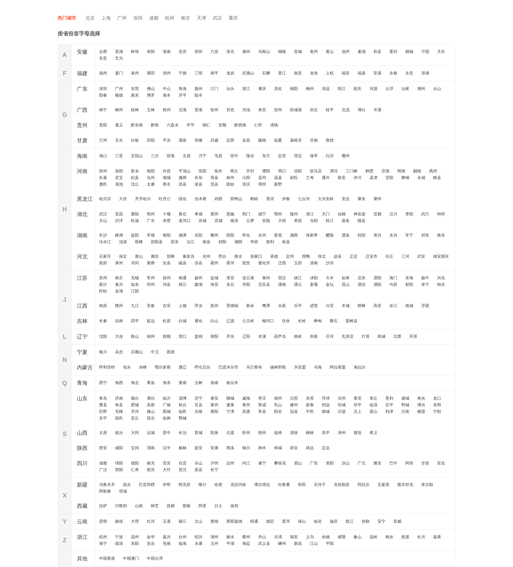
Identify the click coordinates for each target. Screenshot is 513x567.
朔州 (262, 432)
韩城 (278, 448)
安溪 (377, 73)
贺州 (278, 110)
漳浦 (425, 73)
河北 (82, 256)
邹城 (342, 405)
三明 (198, 73)
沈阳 (103, 336)
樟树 (362, 305)
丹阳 (246, 284)
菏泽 (326, 398)
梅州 (310, 88)
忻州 (246, 432)
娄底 (278, 235)
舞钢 (405, 177)
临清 (373, 405)
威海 (246, 398)
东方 (266, 155)
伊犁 (167, 484)
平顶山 (185, 171)
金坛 (330, 284)
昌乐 (151, 418)
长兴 (421, 537)
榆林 (183, 448)
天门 (326, 214)
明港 (401, 171)
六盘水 (173, 125)
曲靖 (119, 521)
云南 (82, 521)
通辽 (183, 367)
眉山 (298, 463)
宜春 (151, 305)
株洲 (119, 235)
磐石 (334, 321)
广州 (122, 18)
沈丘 (135, 184)
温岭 (373, 537)
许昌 (167, 171)
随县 (362, 220)
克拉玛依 (238, 484)
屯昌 (218, 155)
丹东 (230, 336)
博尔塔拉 (262, 484)
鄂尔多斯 (163, 367)
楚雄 (214, 521)
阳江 (342, 88)
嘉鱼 (346, 220)
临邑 (183, 411)
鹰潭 (266, 305)
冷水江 (105, 242)
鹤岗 (254, 198)
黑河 (270, 198)
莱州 (214, 405)
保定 (123, 256)
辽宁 (82, 336)
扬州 (198, 278)
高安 (377, 305)
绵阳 (119, 463)
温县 (278, 177)
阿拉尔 (364, 484)
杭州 (169, 18)
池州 (346, 51)
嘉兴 (167, 537)
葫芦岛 (280, 336)
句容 (393, 284)
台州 (183, 537)
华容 (254, 242)
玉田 (298, 263)
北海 (183, 110)
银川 (103, 352)
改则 (234, 505)
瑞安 (294, 537)
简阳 (119, 469)
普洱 (286, 521)
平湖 (230, 543)
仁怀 (258, 125)
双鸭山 (236, 198)
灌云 (298, 284)
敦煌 (330, 140)
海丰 (167, 95)
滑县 (214, 177)
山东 (82, 398)
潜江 (310, 214)
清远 (326, 88)
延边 (151, 321)
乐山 (198, 463)
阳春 (103, 95)
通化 (198, 321)
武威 (214, 140)
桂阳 (362, 235)
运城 (151, 432)
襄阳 (135, 214)
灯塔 (366, 336)
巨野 (103, 411)
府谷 (294, 448)
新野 (278, 184)
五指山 (137, 155)
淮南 (167, 51)
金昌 (246, 140)
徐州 (167, 278)
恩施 (230, 214)
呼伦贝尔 (202, 367)
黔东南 (137, 125)
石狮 (266, 73)
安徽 (82, 52)
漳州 (167, 73)
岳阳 (198, 235)
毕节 (191, 125)
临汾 (119, 432)
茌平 (389, 405)
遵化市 (264, 263)
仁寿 (135, 469)
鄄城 (183, 418)
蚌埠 (135, 51)
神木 (262, 448)
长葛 (103, 177)
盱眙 (103, 291)
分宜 (330, 305)
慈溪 (405, 537)
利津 (389, 411)
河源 (373, 88)
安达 (346, 198)
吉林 (82, 321)
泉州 (135, 73)
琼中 (234, 155)
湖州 (214, 537)
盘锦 (198, 336)
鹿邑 (103, 184)
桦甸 (318, 321)
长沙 (103, 235)
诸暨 (342, 537)
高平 (326, 432)
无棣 (119, 411)
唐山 (139, 256)
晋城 (198, 432)
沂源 (342, 411)
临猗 (278, 432)
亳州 (314, 51)
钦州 (214, 110)
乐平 (298, 305)
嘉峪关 (296, 140)
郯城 (326, 411)
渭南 (151, 448)
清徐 (294, 432)
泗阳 (377, 284)
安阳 (202, 171)
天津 (201, 18)
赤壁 (167, 220)
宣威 (397, 521)
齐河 (135, 411)
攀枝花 (280, 463)
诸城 (405, 398)
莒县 (198, 405)
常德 (151, 235)
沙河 (330, 263)
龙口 (437, 398)
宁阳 (437, 411)
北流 (346, 110)
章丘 (373, 398)
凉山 (346, 463)
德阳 (135, 463)
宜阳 (389, 177)
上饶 (183, 305)
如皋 (346, 278)
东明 (437, 405)
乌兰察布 (254, 367)
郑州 (103, 171)
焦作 (218, 171)
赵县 (338, 256)
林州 (230, 177)
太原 (103, 432)
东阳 (135, 543)
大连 (119, 336)
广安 (314, 463)
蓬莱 (230, 405)
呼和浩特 (107, 367)
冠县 (294, 411)
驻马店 (316, 171)
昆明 (103, 521)
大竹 (167, 469)
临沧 (318, 521)
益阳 (135, 235)
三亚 (119, 155)
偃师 (183, 177)
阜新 (314, 336)
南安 (298, 73)
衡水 (238, 256)
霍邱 (393, 51)
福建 (82, 73)
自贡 (183, 463)
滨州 (342, 398)
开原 (413, 336)
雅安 (377, 463)
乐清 (278, 537)
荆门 (246, 214)
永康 (198, 543)
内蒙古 (85, 367)
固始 (230, 184)
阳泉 (214, 432)
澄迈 (298, 155)
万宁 (202, 155)
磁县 (183, 263)
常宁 (409, 235)
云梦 (250, 220)
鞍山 (135, 336)
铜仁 (206, 125)
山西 (82, 433)
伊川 (358, 177)
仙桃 (342, 214)
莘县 (262, 411)
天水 (119, 140)
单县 (119, 405)
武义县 (264, 543)
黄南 (183, 382)
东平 (103, 418)
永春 (393, 73)
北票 (397, 336)
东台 (230, 284)
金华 (151, 537)
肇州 (377, 198)
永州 (262, 235)
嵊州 (282, 543)
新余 (250, 305)
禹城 (167, 411)
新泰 (310, 405)
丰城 (346, 305)
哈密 (218, 484)
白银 (135, 140)
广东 (82, 89)
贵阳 (103, 125)
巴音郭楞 (147, 484)
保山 (302, 521)
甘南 (314, 140)
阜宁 (425, 284)
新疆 (82, 485)
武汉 (217, 18)
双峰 (139, 242)
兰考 (310, 177)
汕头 (230, 88)
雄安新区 (441, 256)
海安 (214, 284)
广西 (82, 110)
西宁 (103, 382)
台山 (437, 88)
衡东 (441, 235)
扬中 (425, 278)
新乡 (135, 171)
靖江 (183, 284)
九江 (135, 305)
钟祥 (441, 214)
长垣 (198, 177)
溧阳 (377, 278)
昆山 (346, 284)
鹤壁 (369, 171)
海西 (119, 382)
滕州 (294, 405)
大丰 (330, 278)
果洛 (151, 382)
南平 (214, 73)
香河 (230, 263)
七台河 (304, 198)
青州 (246, 405)
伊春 (286, 198)
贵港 (198, 110)
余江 (393, 305)
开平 (183, 95)
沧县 (167, 263)
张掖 (198, 140)
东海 (409, 278)
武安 (421, 256)
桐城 (409, 51)
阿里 (202, 505)
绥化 (183, 198)
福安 (346, 73)
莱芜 (358, 398)
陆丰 (198, 95)
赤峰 (143, 367)
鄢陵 (417, 171)
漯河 (334, 171)
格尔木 (232, 382)
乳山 (278, 405)
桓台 (183, 405)
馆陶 (306, 256)
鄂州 (278, 214)
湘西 (294, 235)
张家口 (256, 256)
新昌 (298, 543)
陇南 (262, 140)
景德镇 (232, 305)
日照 (294, 398)
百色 (230, 110)
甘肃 (82, 140)
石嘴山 (137, 352)
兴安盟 (300, 367)
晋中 (167, 432)
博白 (362, 110)
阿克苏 (185, 484)
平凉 (167, 140)
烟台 (135, 398)
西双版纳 (234, 521)
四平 (135, 321)
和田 (302, 484)
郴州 (214, 235)
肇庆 (262, 88)
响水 (441, 284)
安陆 (266, 220)
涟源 (123, 242)
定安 (282, 155)
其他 (82, 558)
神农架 (360, 214)
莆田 (151, 73)
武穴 (425, 214)
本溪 (262, 336)
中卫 (155, 352)
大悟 (282, 220)
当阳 (314, 220)
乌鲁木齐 (107, 484)
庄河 (330, 336)
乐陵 (198, 411)
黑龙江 (85, 199)
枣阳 (409, 214)
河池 (246, 110)
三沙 (155, 155)
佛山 (151, 88)
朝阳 (214, 336)
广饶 (167, 405)
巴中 (393, 463)
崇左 (314, 110)
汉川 (393, 214)
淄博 (183, 398)
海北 (135, 382)
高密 (151, 405)
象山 (358, 537)
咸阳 (119, 448)
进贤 (314, 305)
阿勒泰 (105, 491)
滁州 (246, 51)
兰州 (103, 140)
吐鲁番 (284, 484)
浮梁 (425, 305)
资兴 (377, 235)
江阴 (135, 291)
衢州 (246, 537)
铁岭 (298, 336)
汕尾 (405, 88)
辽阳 (246, 336)
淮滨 (246, 184)
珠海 (183, 88)
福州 (103, 73)
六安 (214, 51)
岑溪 (377, 110)
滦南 (314, 263)
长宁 (214, 469)
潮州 (421, 88)
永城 (421, 177)
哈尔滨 (105, 198)
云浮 (389, 88)
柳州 (119, 110)
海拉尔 (360, 367)
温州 (135, 537)
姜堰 (314, 284)
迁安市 (371, 256)
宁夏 (82, 352)
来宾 (262, 110)
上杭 (330, 73)
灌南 (282, 284)
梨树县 (352, 321)
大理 (135, 521)
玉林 (151, 110)
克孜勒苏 (342, 484)
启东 (362, 278)
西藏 (82, 506)
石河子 (320, 484)
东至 (103, 58)
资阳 (330, 463)
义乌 (310, 537)
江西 (82, 306)
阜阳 (151, 51)
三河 (405, 256)
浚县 (198, 184)
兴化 (441, 278)
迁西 (282, 263)
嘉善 (437, 537)
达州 (230, 463)
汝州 (151, 177)
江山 (314, 543)
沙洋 (119, 220)
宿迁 (282, 278)
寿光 (421, 398)
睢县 (437, 177)
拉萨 (103, 505)
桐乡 (389, 537)
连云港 (248, 278)
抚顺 (167, 336)
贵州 (82, 125)
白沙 (330, 155)
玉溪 (167, 521)
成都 (153, 18)
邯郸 (171, 256)
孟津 (373, 177)
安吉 (151, 543)
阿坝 (409, 463)
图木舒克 (405, 484)
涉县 (198, 263)
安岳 (441, 463)
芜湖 (119, 51)
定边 (326, 448)
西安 (103, 448)
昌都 (171, 505)
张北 (322, 256)
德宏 (270, 521)
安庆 (183, 51)
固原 (171, 352)
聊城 (230, 398)
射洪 (151, 469)
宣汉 (183, 469)
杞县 (135, 177)
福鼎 (362, 73)
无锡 (135, 278)
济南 (119, 398)
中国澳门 (131, 558)
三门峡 (352, 171)
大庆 (123, 198)
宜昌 (119, 214)
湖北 (82, 214)
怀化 (246, 235)
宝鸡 (135, 448)
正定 (354, 256)
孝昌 (298, 220)
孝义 (373, 432)
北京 (90, 18)
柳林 (310, 432)
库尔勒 (427, 484)
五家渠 (383, 484)
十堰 (167, 214)
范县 (214, 184)
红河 (151, 521)
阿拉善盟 (338, 367)
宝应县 (264, 284)
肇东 (362, 198)
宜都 (377, 214)
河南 (82, 171)
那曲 (187, 505)
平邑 (310, 411)
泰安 (214, 398)
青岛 (103, 398)
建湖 (198, 284)
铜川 (246, 448)
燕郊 (103, 263)
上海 (106, 18)
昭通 (254, 521)
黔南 (155, 125)
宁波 (119, 537)
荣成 (262, 405)
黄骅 (151, 263)
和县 (377, 51)
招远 (326, 405)
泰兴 (119, 284)
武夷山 (248, 73)
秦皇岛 (189, 256)
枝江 (330, 220)
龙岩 (230, 73)
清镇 (274, 125)
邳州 (151, 284)
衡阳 (167, 235)
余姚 (326, 537)
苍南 (167, 543)
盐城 (214, 278)
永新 (282, 305)
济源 (385, 171)
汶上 (358, 411)
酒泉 (183, 140)
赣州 (119, 305)
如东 (135, 284)
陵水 (250, 155)
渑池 (119, 184)
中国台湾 (155, 558)
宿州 (198, 51)
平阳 (330, 543)
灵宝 (119, 177)
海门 (393, 278)
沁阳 (246, 177)
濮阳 (266, 171)
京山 (103, 220)
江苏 (82, 278)
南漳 (234, 220)
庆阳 (151, 140)
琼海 (171, 155)
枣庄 (262, 398)
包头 (127, 367)
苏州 (103, 278)
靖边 (310, 448)
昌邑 (119, 418)
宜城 (218, 220)
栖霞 (421, 411)
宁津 (230, 411)
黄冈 (214, 214)
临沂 (167, 398)
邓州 (262, 184)
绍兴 (198, 537)
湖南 (82, 235)
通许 (326, 177)
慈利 (270, 242)
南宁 (103, 110)
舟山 (262, 537)
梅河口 (268, 321)
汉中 (167, 448)
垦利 (389, 398)
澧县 (346, 235)
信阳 (298, 171)
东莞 (135, 88)
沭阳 (314, 278)
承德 (274, 256)
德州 (278, 398)
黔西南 (240, 125)
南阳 (151, 171)
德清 (119, 543)
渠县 (198, 469)
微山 (151, 411)
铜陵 (282, 51)
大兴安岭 (326, 198)
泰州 (266, 278)
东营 (310, 398)
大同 (135, 432)
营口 (183, 336)
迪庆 (334, 521)
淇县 (183, 184)
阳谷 (278, 411)
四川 (82, 463)
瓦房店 (348, 336)
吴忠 (119, 352)
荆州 (151, 214)
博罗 (151, 95)
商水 (167, 184)
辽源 (230, 321)
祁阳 (222, 242)
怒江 (350, 521)
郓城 (405, 405)
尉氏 (294, 177)
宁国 (425, 51)
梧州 (167, 110)
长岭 (302, 321)
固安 (246, 263)
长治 (183, 432)
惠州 (198, 88)
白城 (183, 321)
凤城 (381, 336)
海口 (103, 155)
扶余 (286, 321)
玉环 (214, 543)
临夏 (278, 140)
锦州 (151, 336)
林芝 (155, 505)
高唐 (246, 411)
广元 (362, 463)
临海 (183, 543)
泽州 (342, 432)
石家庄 (105, 256)
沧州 (206, 256)
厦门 (119, 73)
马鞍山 (264, 51)
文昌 (187, 155)
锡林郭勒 (278, 367)
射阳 (409, 284)
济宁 (198, 398)
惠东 (135, 95)
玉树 (198, 382)
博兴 (421, 405)
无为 (119, 58)
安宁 (381, 521)
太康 (151, 184)
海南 (82, 156)
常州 (151, 278)
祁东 (425, 235)
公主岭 (248, 321)
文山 (198, 521)
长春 (103, 321)
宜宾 (167, 463)
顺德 (119, 95)
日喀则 (121, 505)
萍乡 (198, 305)
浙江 (82, 537)
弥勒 (366, 521)
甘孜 (425, 463)
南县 (206, 242)
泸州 (214, 463)
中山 (167, 88)
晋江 (282, 73)
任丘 (389, 256)
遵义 (119, 125)
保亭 (314, 155)
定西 (230, 140)
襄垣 (358, 432)
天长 (441, 51)
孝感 (198, 214)
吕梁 (230, 432)
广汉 (103, 469)
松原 (167, 321)
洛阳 (119, 171)
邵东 (175, 242)
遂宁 (262, 463)
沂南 (405, 411)
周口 (282, 171)
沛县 (167, 284)
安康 (214, 448)
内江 (246, 463)
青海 (82, 383)
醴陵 (330, 235)
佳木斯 (200, 198)
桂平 (330, 110)
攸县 (286, 242)
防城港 (296, 110)
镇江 (298, 278)
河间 (135, 263)
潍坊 (151, 398)
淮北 (230, 51)
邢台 (222, 256)
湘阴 (238, 242)
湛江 (246, 88)
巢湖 (362, 51)
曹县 (103, 405)
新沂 (103, 284)
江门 (214, 88)
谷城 (202, 220)
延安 (198, 448)
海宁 (103, 543)
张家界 (312, 235)
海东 (167, 382)
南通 (183, 278)
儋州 (346, 155)
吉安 (167, 305)
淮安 (230, 278)
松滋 (135, 220)
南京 (185, 18)
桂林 (135, 110)
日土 (218, 505)
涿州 (119, 263)
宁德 (183, 73)
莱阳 (214, 411)
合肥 (103, 51)
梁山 (373, 411)
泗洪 (362, 284)
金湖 (119, 291)
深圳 (137, 18)
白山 (214, 321)
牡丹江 (165, 198)
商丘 (234, 171)
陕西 (82, 448)
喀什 (202, 484)
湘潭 (183, 235)
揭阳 (294, 88)
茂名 (278, 88)
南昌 (103, 305)
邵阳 (230, 235)
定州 (290, 256)
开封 (250, 171)
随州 (294, 214)
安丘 (135, 418)
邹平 (358, 405)
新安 (342, 177)
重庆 (233, 18)
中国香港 (107, 558)
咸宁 (262, 214)
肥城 (135, 405)
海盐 (246, 543)
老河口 (185, 220)
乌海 (318, 367)
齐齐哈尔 (143, 198)
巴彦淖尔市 (228, 367)
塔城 (123, 491)
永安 (409, 73)
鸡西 (218, 198)
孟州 (262, 177)
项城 (167, 177)
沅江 (191, 242)
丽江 (183, 521)
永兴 (393, 235)
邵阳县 (157, 242)
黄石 (183, 214)
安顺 (222, 125)
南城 (409, 305)
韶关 (358, 88)
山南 (139, 505)
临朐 (167, 418)
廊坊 (155, 256)
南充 (151, 463)
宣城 (298, 51)
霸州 (214, 263)
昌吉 (127, 484)
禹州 (433, 171)
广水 (151, 220)
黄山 (330, 51)
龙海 (314, 73)
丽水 (230, 537)
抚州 (214, 305)
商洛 (230, 448)
